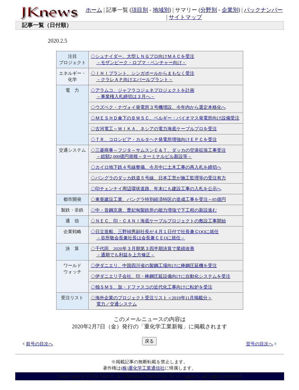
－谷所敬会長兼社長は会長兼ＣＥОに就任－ (140, 237)
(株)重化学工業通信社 (143, 368)
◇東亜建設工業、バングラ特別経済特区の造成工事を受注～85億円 (158, 199)
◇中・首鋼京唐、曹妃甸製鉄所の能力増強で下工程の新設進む (154, 210)
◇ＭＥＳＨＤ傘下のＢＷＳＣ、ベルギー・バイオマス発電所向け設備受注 (165, 118)
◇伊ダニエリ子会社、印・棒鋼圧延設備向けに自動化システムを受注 (160, 276)
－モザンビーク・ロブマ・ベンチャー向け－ (141, 62)
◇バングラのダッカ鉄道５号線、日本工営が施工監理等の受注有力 (158, 177)
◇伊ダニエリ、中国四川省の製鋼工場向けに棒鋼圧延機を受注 (154, 265)
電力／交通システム (116, 304)
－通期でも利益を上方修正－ (125, 254)
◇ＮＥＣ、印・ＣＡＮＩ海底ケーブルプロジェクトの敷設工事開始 (158, 220)
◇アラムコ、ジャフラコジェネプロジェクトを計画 (142, 90)
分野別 (208, 10)
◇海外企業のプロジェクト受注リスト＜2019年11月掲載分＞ (151, 297)
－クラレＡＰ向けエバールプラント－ (134, 79)
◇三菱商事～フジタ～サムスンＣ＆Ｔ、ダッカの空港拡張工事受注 (158, 150)
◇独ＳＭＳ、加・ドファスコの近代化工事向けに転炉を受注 (151, 287)
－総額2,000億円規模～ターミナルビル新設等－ (144, 156)
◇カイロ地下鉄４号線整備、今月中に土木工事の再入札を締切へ (156, 167)
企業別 (230, 10)
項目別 (139, 10)
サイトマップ (185, 17)
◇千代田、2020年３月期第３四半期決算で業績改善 (142, 248)
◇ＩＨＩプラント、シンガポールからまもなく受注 (142, 73)
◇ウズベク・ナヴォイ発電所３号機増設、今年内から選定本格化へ (158, 107)
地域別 (161, 10)
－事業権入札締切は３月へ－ (125, 96)
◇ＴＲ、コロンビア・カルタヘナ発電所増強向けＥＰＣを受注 (154, 139)
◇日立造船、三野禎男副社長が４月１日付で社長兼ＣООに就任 (155, 231)
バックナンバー (263, 10)
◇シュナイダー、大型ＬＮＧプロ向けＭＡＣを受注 (142, 56)
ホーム (94, 10)
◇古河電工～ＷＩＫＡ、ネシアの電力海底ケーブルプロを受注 (154, 128)
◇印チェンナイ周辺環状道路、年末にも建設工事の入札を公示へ (156, 188)
